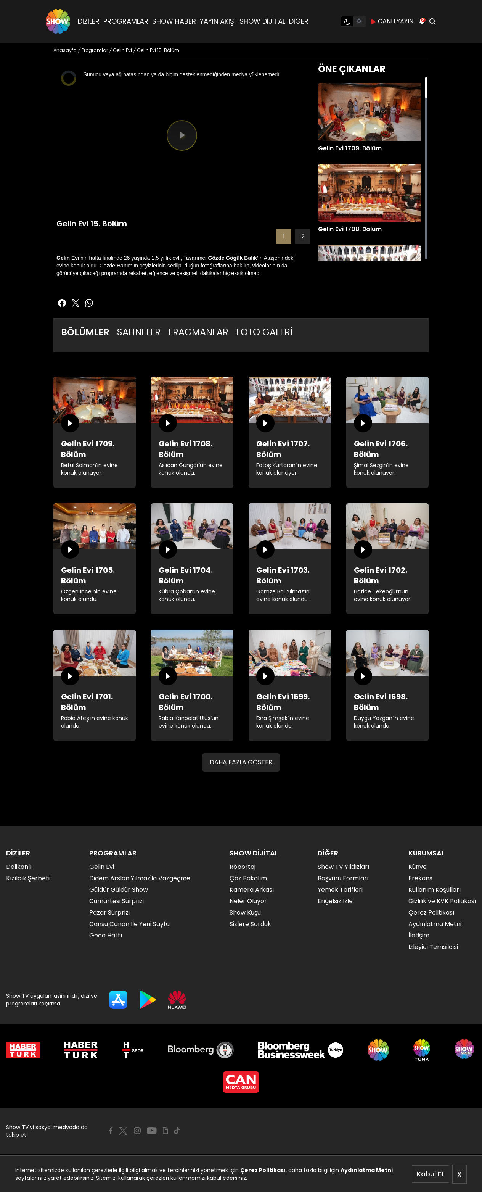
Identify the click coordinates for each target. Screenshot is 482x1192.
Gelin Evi (101, 866)
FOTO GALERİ (264, 332)
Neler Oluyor (248, 901)
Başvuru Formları (343, 878)
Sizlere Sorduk (250, 924)
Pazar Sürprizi (109, 912)
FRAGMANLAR (198, 332)
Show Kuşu (245, 912)
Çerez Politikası (263, 1170)
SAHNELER (139, 332)
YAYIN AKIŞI (218, 21)
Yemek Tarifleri (340, 889)
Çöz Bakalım (248, 878)
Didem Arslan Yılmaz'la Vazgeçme (139, 878)
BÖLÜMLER (85, 332)
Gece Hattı (105, 935)
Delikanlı (18, 866)
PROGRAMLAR (125, 21)
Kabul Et (430, 1174)
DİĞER (298, 21)
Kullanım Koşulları (434, 889)
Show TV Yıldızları (343, 866)
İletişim (418, 935)
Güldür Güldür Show (118, 889)
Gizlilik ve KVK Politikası (442, 901)
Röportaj (242, 866)
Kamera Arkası (252, 889)
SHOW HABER (174, 21)
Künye (417, 866)
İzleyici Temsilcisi (433, 946)
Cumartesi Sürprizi (116, 901)
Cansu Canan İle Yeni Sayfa (129, 924)
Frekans (420, 878)
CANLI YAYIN (391, 21)
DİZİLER (89, 21)
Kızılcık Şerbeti (28, 878)
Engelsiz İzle (335, 901)
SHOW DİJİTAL (262, 21)
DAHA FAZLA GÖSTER (241, 762)
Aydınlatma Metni (367, 1170)
